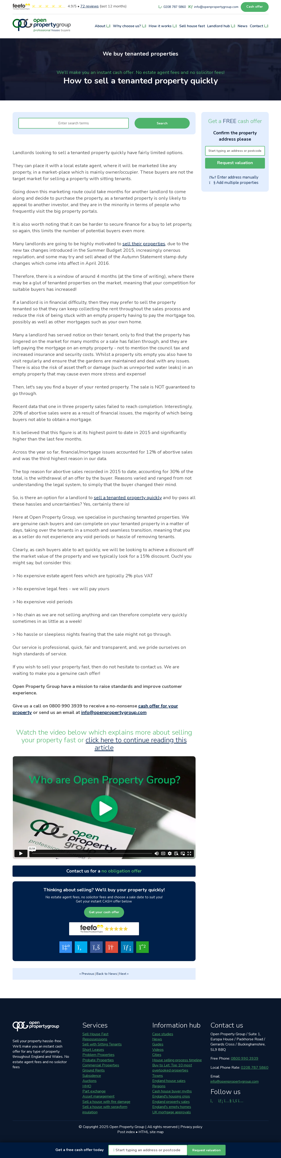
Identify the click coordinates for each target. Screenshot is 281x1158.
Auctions (89, 1080)
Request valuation (235, 163)
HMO (86, 1086)
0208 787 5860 (254, 1067)
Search (162, 123)
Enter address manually (233, 177)
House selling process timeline (177, 1060)
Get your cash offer (104, 912)
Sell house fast (192, 26)
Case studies (162, 1034)
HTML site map (151, 1132)
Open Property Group (126, 1126)
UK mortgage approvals (171, 1112)
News (242, 26)
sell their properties (143, 244)
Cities (156, 1054)
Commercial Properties (100, 1065)
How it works (163, 26)
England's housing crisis (171, 1096)
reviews (89, 6)
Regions (159, 1086)
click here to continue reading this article (136, 744)
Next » (124, 974)
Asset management (98, 1096)
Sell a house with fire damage (106, 1101)
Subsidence (91, 1075)
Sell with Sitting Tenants (102, 1044)
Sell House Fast (95, 1034)
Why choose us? (129, 26)
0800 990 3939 (244, 1058)
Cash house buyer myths (172, 1091)
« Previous (86, 974)
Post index (126, 1132)
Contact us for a (104, 871)
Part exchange (94, 1091)
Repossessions (94, 1039)
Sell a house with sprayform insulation (104, 1109)
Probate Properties (98, 1060)
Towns (157, 1075)
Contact (259, 26)
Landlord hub (221, 26)
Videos (158, 1049)
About (103, 26)
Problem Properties (98, 1054)
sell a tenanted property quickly (128, 497)
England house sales (169, 1080)
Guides (157, 1044)
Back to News (106, 974)
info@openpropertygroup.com (114, 712)
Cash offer (254, 6)
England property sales (171, 1101)
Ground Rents (93, 1070)
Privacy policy (191, 1126)
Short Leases (93, 1049)
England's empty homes (171, 1106)
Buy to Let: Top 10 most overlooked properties (172, 1068)
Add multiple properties (233, 183)
